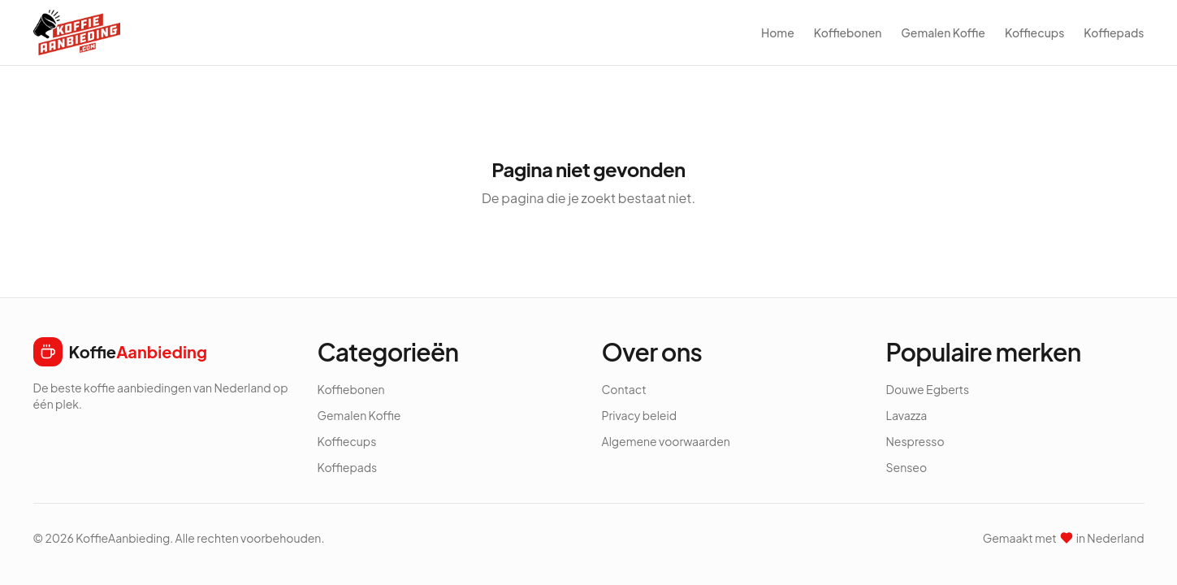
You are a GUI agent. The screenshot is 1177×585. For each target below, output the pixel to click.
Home (777, 32)
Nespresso (915, 441)
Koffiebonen (848, 32)
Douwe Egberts (928, 389)
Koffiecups (1034, 32)
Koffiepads (1114, 32)
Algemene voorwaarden (666, 441)
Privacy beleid (639, 415)
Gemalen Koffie (943, 32)
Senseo (907, 467)
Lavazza (907, 415)
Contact (624, 389)
